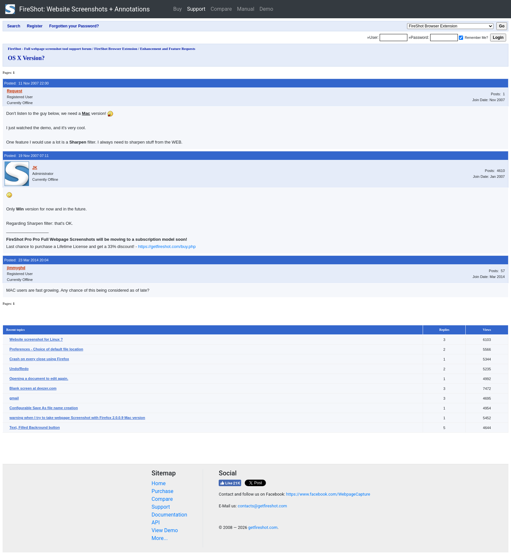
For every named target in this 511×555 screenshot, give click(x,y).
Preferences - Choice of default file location (46, 349)
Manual (245, 9)
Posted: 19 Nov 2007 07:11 (26, 156)
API (156, 522)
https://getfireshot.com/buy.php (167, 246)
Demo (266, 9)
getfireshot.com (263, 527)
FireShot (77, 9)
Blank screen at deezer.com (32, 388)
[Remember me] (461, 38)
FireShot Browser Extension (115, 49)
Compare (221, 9)
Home (159, 483)
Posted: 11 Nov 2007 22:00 (26, 83)
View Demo (165, 530)
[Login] (393, 37)
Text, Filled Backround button (34, 427)
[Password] (444, 37)
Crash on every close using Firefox (39, 359)
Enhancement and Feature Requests (167, 49)
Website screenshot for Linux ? (36, 339)
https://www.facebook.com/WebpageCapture (328, 494)
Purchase (162, 491)
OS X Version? (26, 58)
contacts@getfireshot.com (262, 505)
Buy (177, 9)
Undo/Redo (19, 369)
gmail (14, 398)
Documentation (169, 515)
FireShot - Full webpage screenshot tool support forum (50, 49)
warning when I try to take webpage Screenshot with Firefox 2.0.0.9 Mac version (77, 418)
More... (160, 538)
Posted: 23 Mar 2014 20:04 (26, 260)
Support (196, 9)
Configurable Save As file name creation (43, 408)
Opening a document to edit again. (38, 378)
